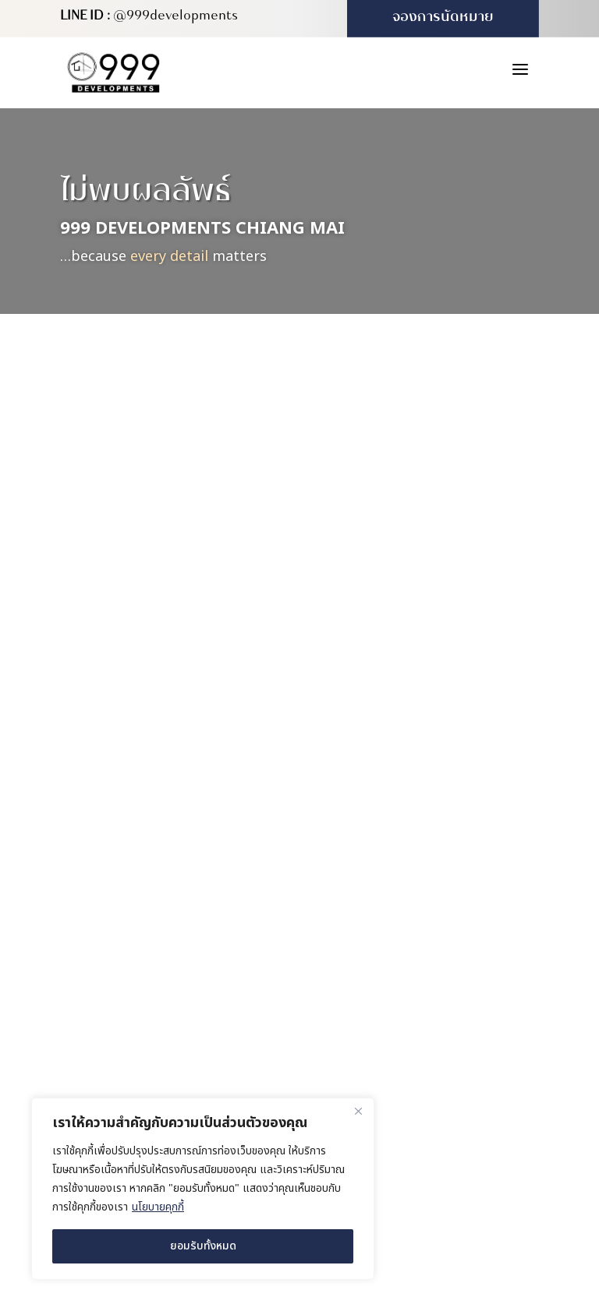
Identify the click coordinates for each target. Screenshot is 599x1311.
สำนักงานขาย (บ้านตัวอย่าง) (427, 931)
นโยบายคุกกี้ (158, 1207)
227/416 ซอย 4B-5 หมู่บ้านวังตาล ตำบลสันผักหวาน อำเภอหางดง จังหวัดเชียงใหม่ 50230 (442, 977)
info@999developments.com (431, 1094)
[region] (202, 1189)
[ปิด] (358, 1110)
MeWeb (500, 1163)
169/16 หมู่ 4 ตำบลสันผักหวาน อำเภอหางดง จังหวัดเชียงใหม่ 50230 (443, 891)
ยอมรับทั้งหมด (203, 1246)
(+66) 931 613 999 (400, 1061)
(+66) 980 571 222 (400, 1029)
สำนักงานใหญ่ (389, 855)
